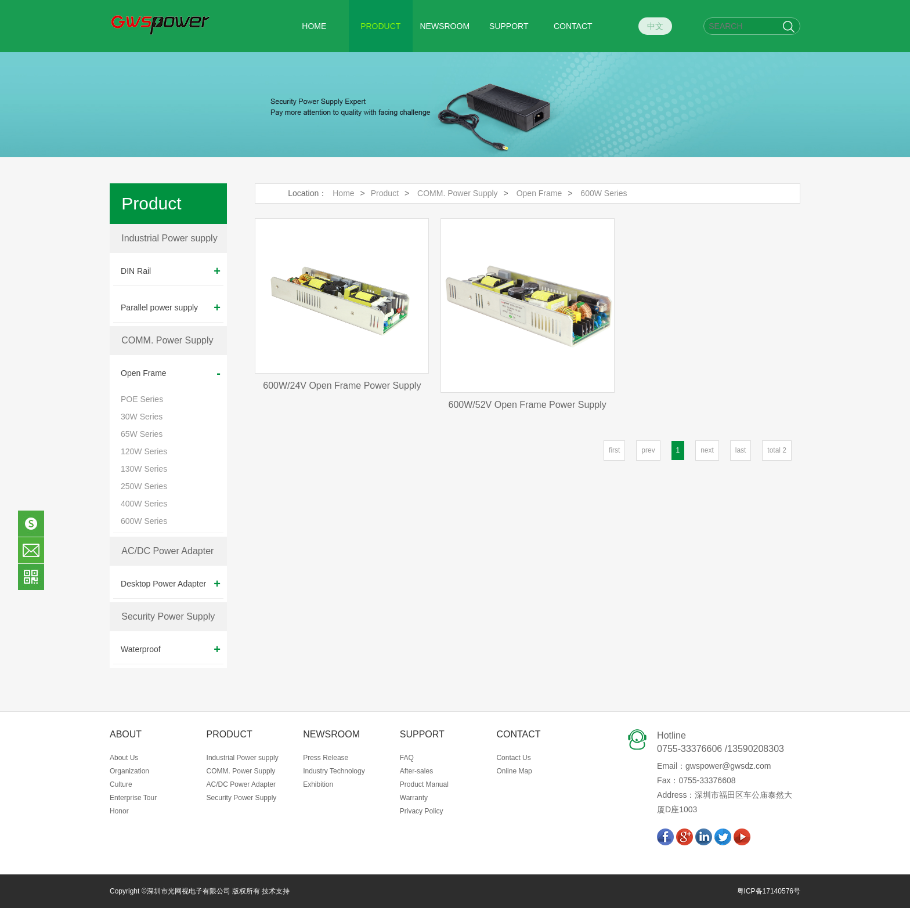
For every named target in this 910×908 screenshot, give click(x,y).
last (740, 450)
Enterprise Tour (133, 798)
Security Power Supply (168, 616)
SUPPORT (508, 26)
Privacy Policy (421, 811)
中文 (655, 26)
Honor (119, 811)
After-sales (416, 771)
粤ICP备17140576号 (768, 891)
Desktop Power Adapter (171, 583)
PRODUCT (380, 26)
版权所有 (245, 891)
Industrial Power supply (169, 238)
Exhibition (318, 784)
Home (343, 193)
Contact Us (513, 758)
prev (648, 450)
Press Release (325, 758)
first (614, 450)
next (707, 450)
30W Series (141, 416)
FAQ (407, 758)
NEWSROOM (445, 26)
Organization (129, 771)
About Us (124, 758)
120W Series (144, 451)
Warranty (414, 798)
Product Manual (424, 784)
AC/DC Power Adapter (167, 551)
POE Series (142, 399)
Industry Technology (334, 771)
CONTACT (573, 26)
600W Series (144, 521)
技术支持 (276, 891)
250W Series (144, 486)
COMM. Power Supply (167, 340)
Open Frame (171, 373)
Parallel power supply (171, 307)
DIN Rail (171, 270)
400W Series (144, 503)
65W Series (141, 434)
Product (385, 193)
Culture (121, 784)
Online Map (514, 771)
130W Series (144, 468)
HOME (314, 26)
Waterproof (171, 649)
